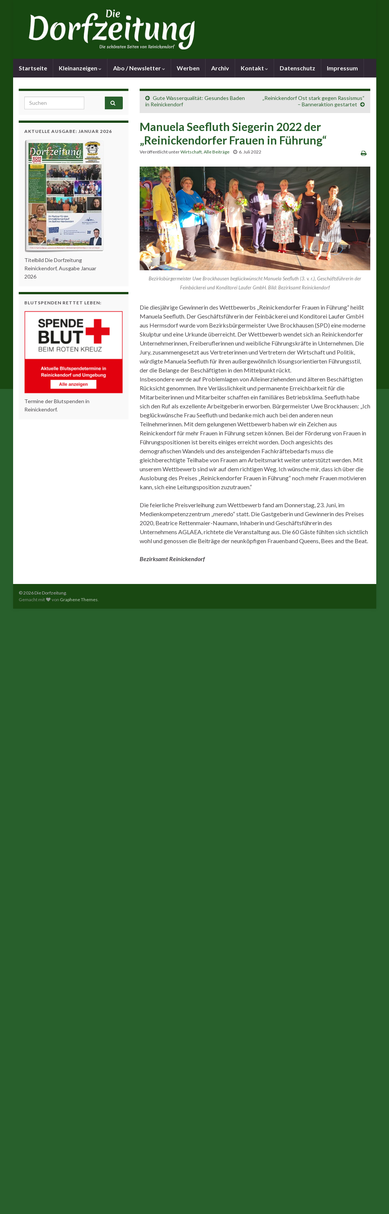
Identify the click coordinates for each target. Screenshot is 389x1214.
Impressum (342, 67)
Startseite (33, 67)
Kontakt (254, 67)
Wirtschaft (191, 152)
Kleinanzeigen (80, 67)
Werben (188, 67)
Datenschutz (297, 67)
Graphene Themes (79, 599)
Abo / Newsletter (139, 67)
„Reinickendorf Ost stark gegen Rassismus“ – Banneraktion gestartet (313, 101)
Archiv (220, 67)
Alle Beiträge (217, 152)
